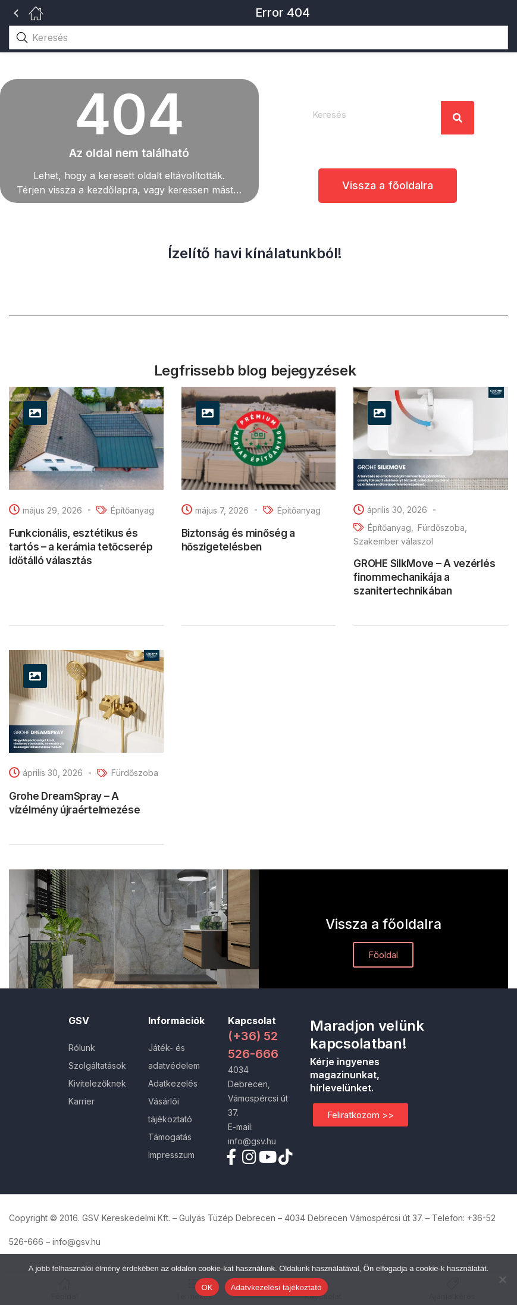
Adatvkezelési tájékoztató (276, 1287)
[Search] (457, 117)
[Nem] (502, 1279)
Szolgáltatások (97, 1065)
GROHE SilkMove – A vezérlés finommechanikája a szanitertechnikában (424, 577)
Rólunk (81, 1048)
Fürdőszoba (441, 527)
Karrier (81, 1101)
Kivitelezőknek (97, 1083)
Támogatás (170, 1137)
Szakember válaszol (393, 541)
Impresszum (171, 1155)
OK (206, 1287)
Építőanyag (132, 510)
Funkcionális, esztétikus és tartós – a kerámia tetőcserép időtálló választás (80, 547)
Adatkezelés (173, 1083)
